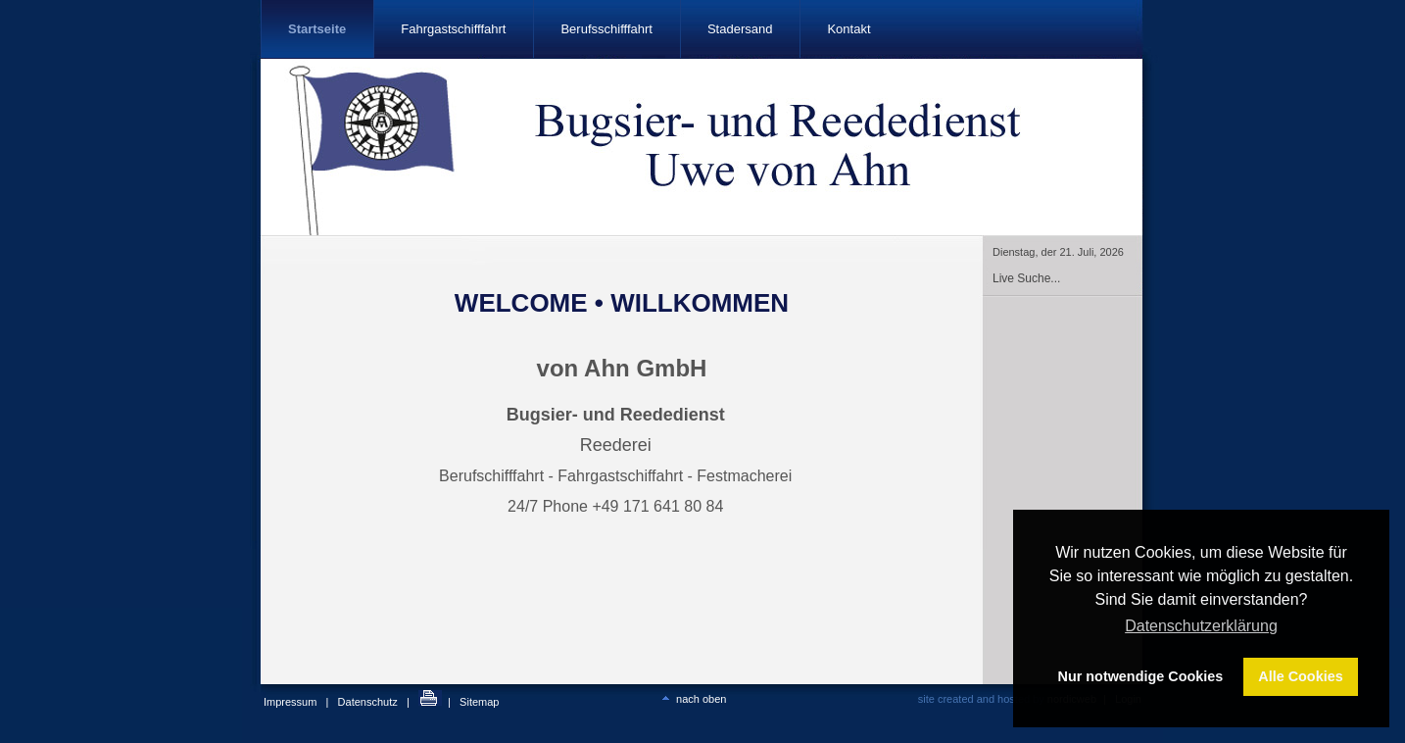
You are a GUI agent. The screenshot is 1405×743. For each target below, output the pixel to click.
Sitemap (479, 702)
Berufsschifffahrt (606, 29)
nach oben (692, 699)
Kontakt (848, 29)
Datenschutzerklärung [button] (1201, 626)
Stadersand (740, 29)
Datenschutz (368, 702)
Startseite (317, 29)
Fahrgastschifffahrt (453, 29)
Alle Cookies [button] (1300, 676)
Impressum (290, 702)
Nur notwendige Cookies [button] (1141, 676)
